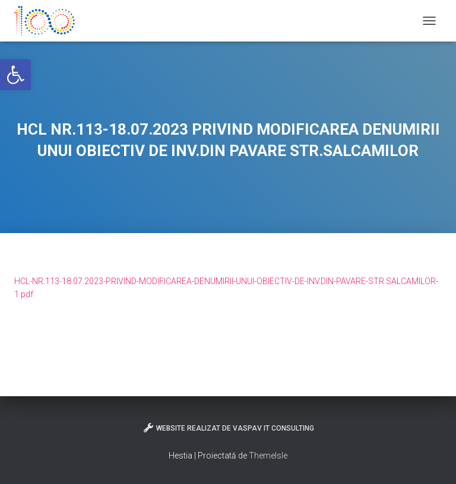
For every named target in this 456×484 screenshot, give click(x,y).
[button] (15, 74)
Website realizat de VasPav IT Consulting (228, 428)
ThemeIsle (268, 455)
